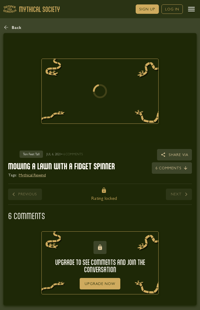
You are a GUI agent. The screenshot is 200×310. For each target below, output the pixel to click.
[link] (147, 9)
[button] (191, 9)
